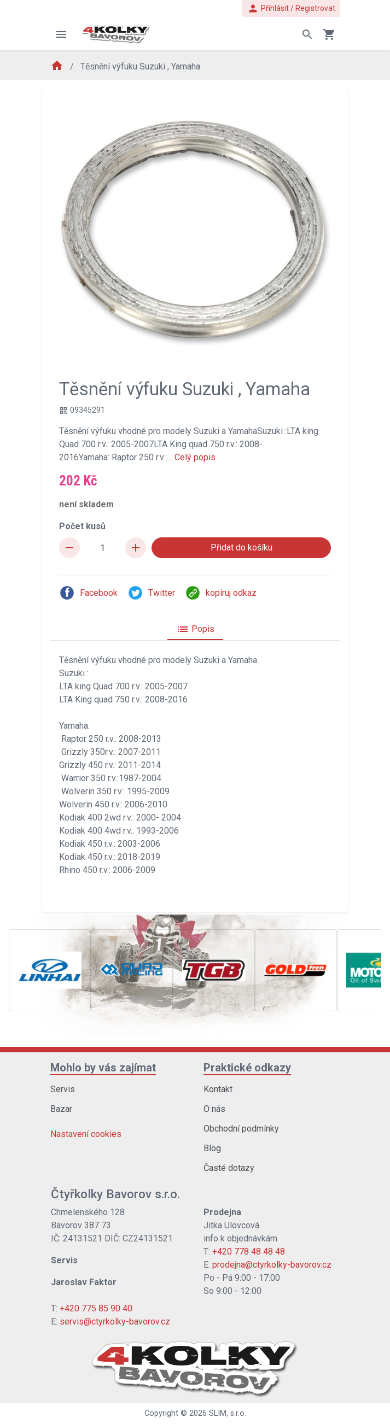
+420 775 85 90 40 (96, 1308)
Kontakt (217, 1089)
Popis (195, 629)
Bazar (61, 1109)
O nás (214, 1109)
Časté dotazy (228, 1168)
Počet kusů (82, 526)
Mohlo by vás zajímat (103, 1067)
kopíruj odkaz (221, 593)
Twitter (151, 593)
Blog (212, 1148)
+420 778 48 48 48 (248, 1251)
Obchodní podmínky (241, 1128)
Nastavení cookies (85, 1134)
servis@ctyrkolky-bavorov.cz (115, 1321)
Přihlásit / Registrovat (291, 8)
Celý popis (195, 457)
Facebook (88, 593)
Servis (62, 1089)
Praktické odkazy (247, 1067)
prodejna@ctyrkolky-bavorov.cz (271, 1264)
